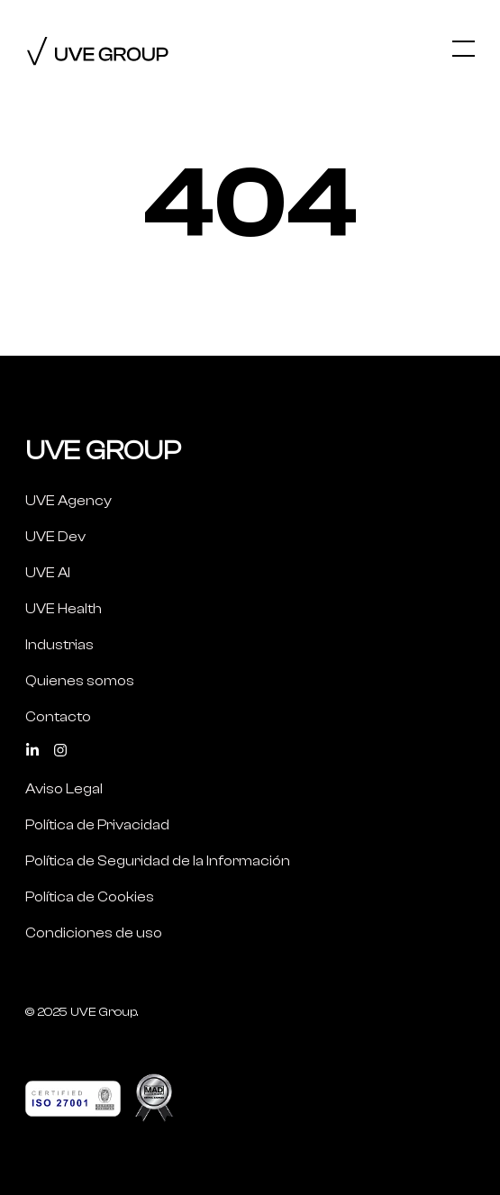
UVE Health (63, 609)
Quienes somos (79, 681)
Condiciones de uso (93, 933)
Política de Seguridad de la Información (157, 861)
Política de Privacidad (97, 825)
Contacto (58, 717)
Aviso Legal (64, 789)
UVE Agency (68, 501)
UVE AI (47, 573)
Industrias (59, 645)
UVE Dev (55, 537)
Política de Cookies (89, 897)
